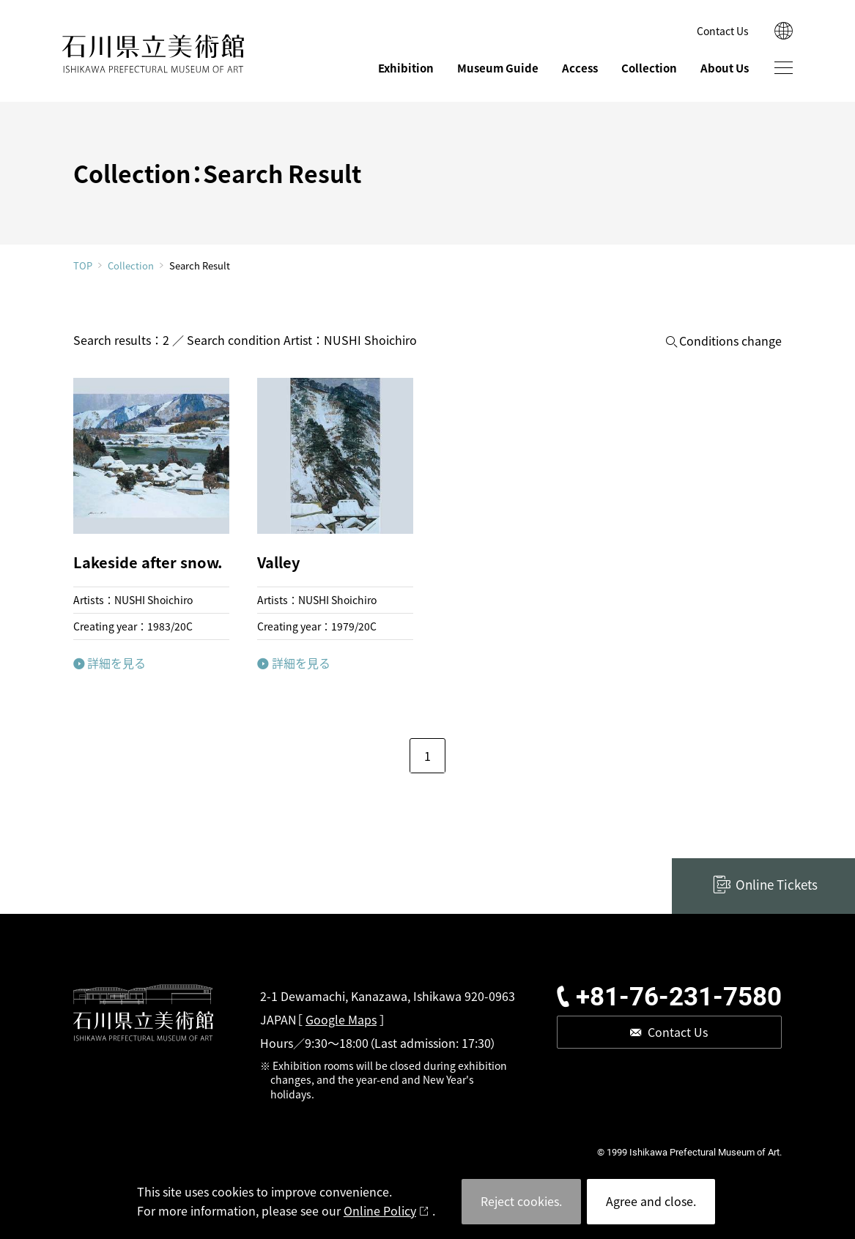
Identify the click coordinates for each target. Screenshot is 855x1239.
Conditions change (730, 341)
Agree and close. (651, 1201)
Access (580, 67)
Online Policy (380, 1210)
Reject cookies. (521, 1201)
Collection (649, 67)
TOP (82, 265)
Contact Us (723, 30)
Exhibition (406, 67)
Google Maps (341, 1019)
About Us (724, 67)
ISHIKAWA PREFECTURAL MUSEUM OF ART (153, 53)
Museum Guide (497, 67)
